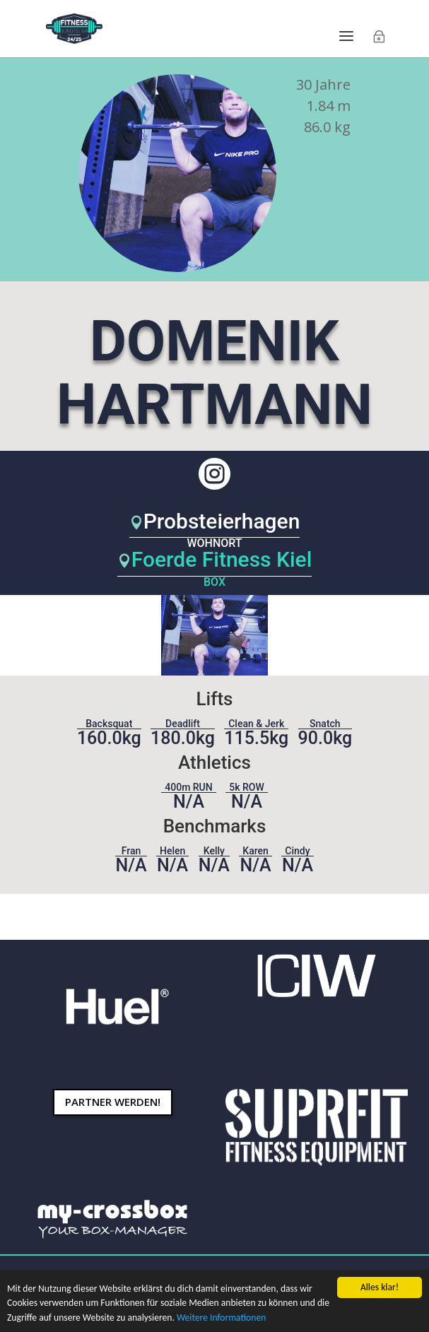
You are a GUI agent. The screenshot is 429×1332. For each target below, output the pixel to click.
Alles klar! (379, 1287)
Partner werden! (112, 1102)
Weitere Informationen (221, 1318)
